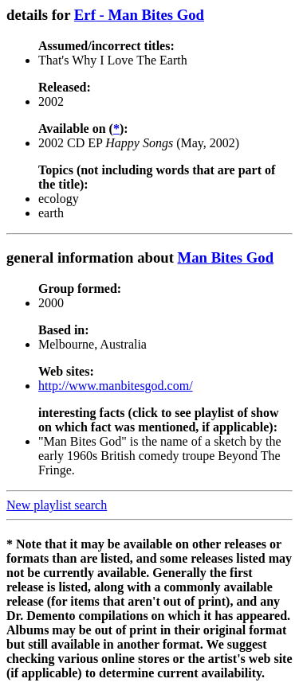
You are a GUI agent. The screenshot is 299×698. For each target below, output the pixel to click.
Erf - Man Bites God (139, 14)
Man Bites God (226, 257)
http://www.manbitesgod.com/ (115, 385)
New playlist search (56, 505)
